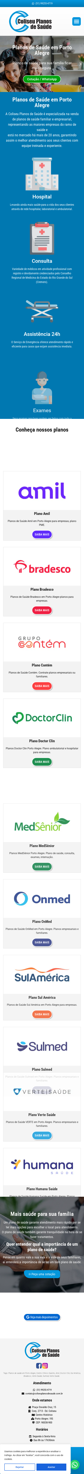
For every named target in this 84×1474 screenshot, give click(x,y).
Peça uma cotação (42, 1279)
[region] (35, 1459)
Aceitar (51, 1467)
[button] (76, 21)
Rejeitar (20, 1467)
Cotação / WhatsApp (42, 79)
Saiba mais (42, 751)
